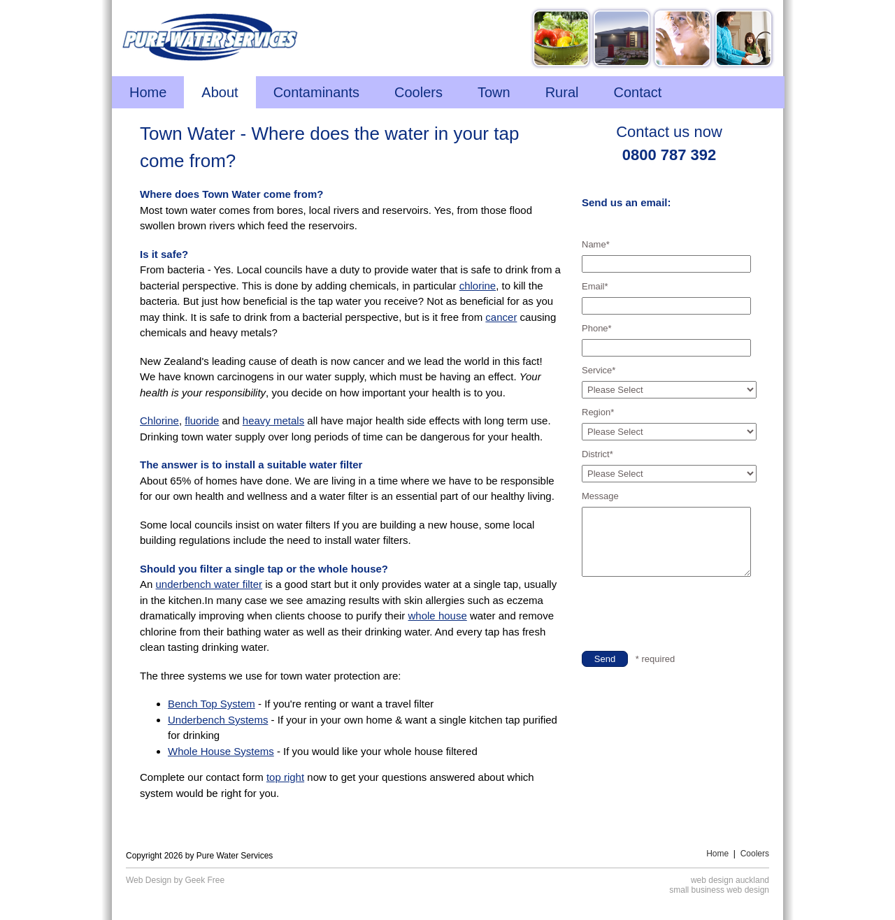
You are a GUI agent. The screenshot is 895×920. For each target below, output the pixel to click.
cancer (501, 317)
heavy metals (273, 420)
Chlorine (159, 420)
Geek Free (205, 880)
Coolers (754, 853)
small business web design (719, 890)
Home (717, 853)
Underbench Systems (218, 720)
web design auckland (730, 880)
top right (285, 777)
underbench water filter (209, 584)
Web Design (148, 880)
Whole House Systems (221, 751)
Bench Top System (211, 704)
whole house (437, 615)
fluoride (202, 420)
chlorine (477, 286)
